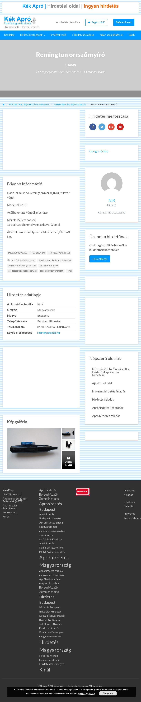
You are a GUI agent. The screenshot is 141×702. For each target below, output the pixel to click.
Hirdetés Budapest (49, 265)
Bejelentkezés (124, 22)
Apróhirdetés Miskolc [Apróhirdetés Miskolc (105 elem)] (51, 570)
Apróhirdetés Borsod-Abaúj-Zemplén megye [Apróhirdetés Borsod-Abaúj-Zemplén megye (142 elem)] (49, 495)
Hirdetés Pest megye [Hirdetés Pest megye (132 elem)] (51, 663)
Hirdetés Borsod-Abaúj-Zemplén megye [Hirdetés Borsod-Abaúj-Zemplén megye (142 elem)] (49, 587)
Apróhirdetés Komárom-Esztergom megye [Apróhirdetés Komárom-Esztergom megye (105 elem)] (51, 547)
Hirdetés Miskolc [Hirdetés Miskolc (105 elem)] (48, 655)
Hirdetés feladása (68, 22)
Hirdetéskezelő (57, 34)
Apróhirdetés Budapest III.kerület (55, 260)
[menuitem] (68, 22)
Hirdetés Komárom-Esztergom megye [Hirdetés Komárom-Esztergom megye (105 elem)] (51, 632)
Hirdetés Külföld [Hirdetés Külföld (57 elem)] (54, 636)
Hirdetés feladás (103, 399)
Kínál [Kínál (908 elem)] (44, 670)
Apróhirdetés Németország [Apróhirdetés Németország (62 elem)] (51, 575)
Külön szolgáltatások (111, 34)
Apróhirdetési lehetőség (108, 408)
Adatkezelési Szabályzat (10, 507)
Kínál (69, 270)
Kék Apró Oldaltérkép (51, 686)
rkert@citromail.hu (48, 332)
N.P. (111, 200)
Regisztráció (96, 22)
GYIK (132, 34)
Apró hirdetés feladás (106, 416)
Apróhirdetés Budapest (23, 260)
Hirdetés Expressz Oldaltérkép (85, 686)
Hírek (6, 516)
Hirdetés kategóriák (31, 34)
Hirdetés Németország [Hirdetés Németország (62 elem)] (49, 660)
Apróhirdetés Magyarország (22, 265)
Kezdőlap (9, 34)
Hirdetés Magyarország (51, 270)
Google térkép (98, 151)
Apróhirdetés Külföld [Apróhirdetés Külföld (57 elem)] (56, 552)
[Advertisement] (41, 139)
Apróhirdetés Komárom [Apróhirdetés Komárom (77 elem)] (50, 539)
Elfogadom (108, 693)
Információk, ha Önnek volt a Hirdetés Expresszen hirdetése (110, 372)
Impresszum (10, 512)
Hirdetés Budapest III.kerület (22, 270)
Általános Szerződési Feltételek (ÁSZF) (15, 500)
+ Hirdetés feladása (83, 34)
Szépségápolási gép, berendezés (60, 72)
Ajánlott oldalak (102, 383)
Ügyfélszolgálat (12, 494)
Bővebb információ (86, 693)
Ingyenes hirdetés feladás (108, 391)
